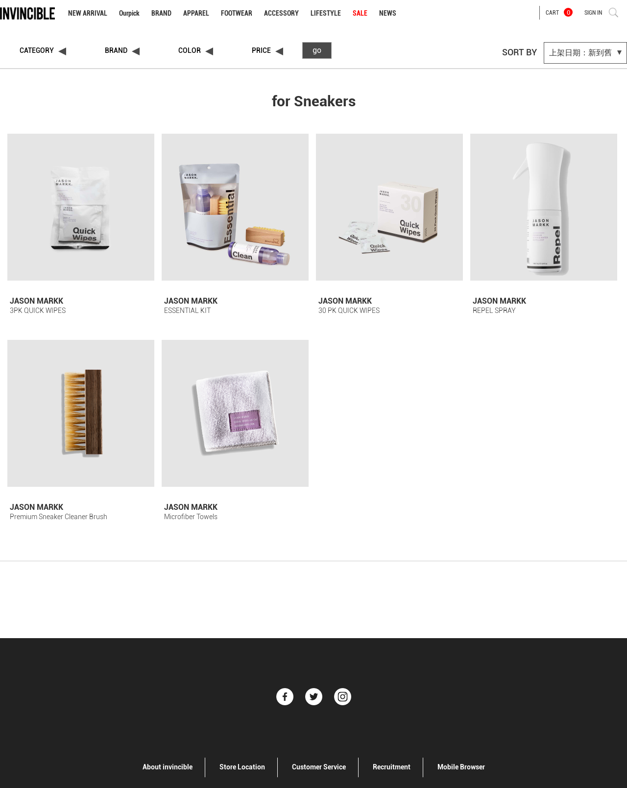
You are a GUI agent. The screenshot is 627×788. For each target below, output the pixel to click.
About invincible (168, 767)
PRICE (261, 50)
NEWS (387, 13)
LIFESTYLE (326, 13)
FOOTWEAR (236, 13)
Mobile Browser (461, 767)
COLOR (189, 50)
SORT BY (519, 52)
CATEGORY (37, 50)
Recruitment (391, 767)
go (317, 50)
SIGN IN (593, 12)
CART (559, 12)
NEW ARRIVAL (87, 13)
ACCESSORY (281, 13)
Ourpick (129, 13)
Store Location (242, 767)
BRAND (161, 13)
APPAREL (196, 13)
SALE (360, 13)
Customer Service (319, 767)
